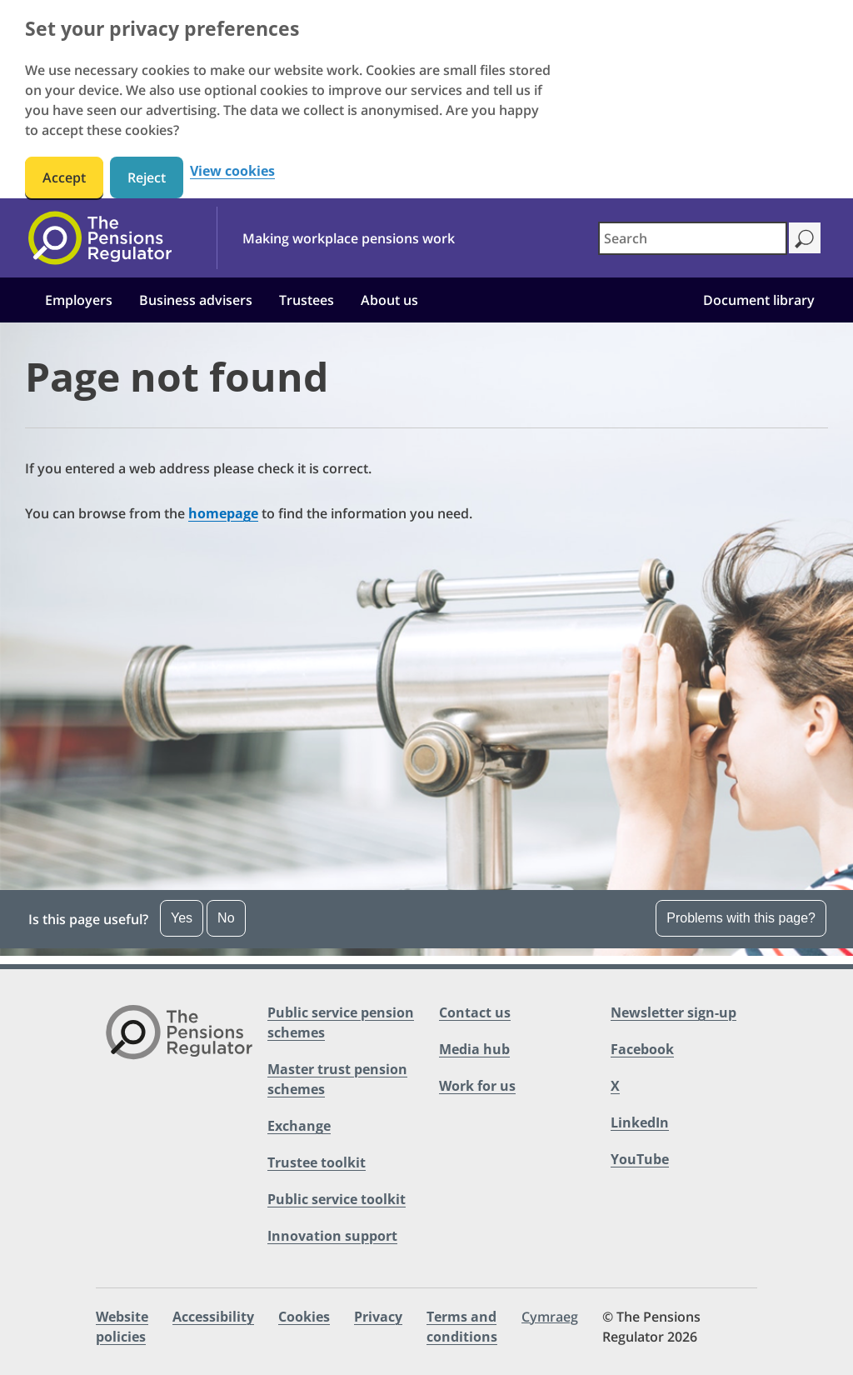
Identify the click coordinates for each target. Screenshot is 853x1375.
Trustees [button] (306, 300)
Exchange (299, 1126)
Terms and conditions (461, 1327)
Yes (181, 918)
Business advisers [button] (195, 300)
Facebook (642, 1049)
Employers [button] (78, 300)
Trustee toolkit (316, 1162)
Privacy (378, 1317)
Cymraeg (549, 1317)
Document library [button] (759, 300)
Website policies (122, 1327)
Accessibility (213, 1317)
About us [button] (389, 300)
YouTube (640, 1159)
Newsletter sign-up (673, 1012)
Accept (64, 177)
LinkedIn (640, 1122)
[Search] (804, 237)
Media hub (474, 1049)
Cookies (304, 1317)
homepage (223, 513)
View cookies (232, 171)
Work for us (477, 1086)
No (225, 918)
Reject (146, 177)
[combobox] (692, 238)
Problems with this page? (741, 918)
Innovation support (332, 1236)
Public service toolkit (336, 1199)
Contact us (475, 1012)
